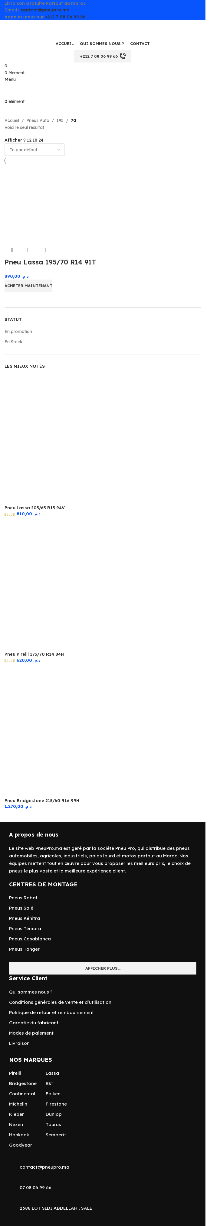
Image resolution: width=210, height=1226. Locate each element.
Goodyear (20, 1145)
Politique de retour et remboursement (51, 1012)
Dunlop (54, 1114)
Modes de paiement (31, 1033)
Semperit (56, 1135)
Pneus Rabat (23, 898)
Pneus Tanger (24, 949)
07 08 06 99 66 (35, 1187)
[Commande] (35, 149)
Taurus (53, 1124)
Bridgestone (23, 1083)
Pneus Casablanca (30, 939)
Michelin (18, 1104)
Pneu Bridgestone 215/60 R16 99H (42, 800)
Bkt (49, 1083)
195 (60, 120)
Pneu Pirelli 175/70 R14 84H (34, 654)
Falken (53, 1093)
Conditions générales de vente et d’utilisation (60, 1002)
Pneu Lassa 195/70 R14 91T (50, 262)
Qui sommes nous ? (30, 992)
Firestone (56, 1104)
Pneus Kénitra (24, 918)
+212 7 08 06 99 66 (65, 17)
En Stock (13, 341)
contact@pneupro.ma (45, 10)
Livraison (19, 1043)
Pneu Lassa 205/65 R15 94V (35, 508)
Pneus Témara (25, 928)
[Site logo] (35, 28)
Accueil (12, 120)
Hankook (19, 1135)
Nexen (16, 1124)
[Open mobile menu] (10, 79)
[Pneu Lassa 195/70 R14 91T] (43, 203)
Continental (22, 1093)
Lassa (52, 1073)
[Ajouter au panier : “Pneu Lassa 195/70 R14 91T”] (28, 286)
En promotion (18, 331)
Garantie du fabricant (33, 1023)
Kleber (16, 1114)
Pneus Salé (21, 908)
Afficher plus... (102, 968)
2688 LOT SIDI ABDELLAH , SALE (56, 1208)
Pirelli (15, 1073)
